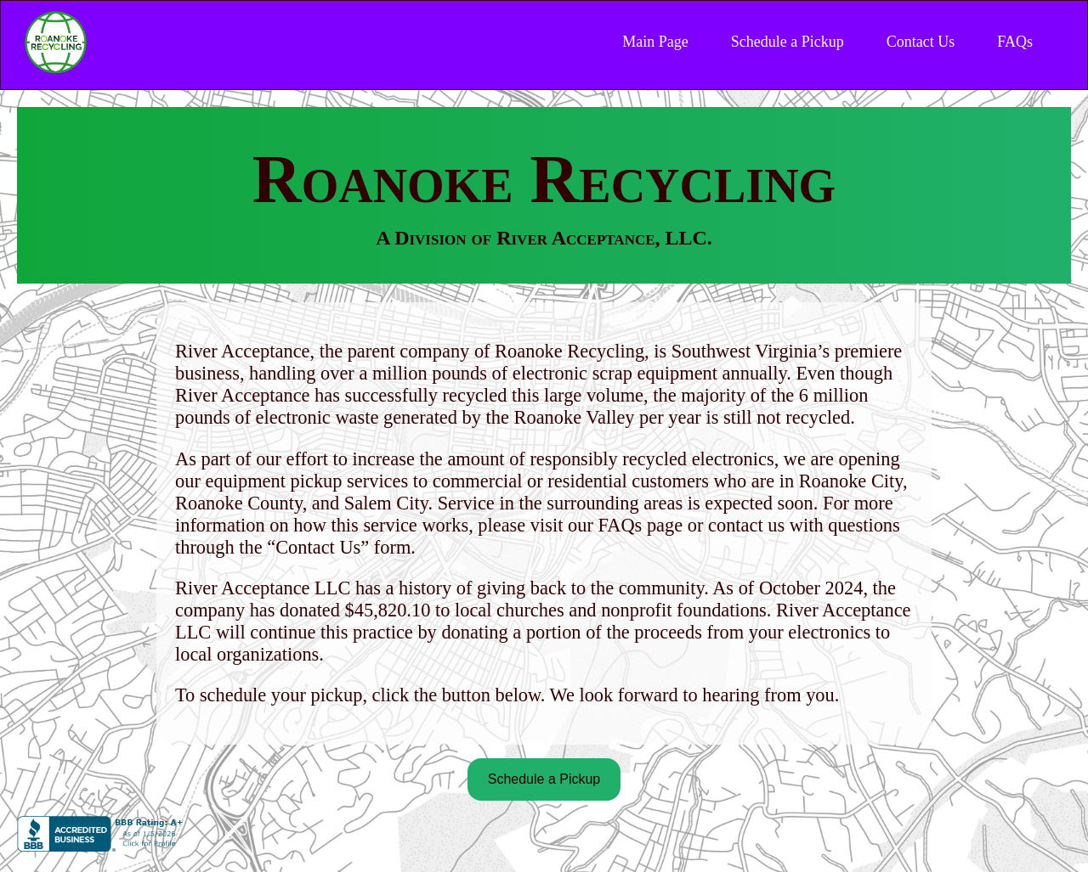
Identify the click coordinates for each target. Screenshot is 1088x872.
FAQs (1015, 41)
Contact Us (921, 41)
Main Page (655, 41)
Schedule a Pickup (787, 41)
